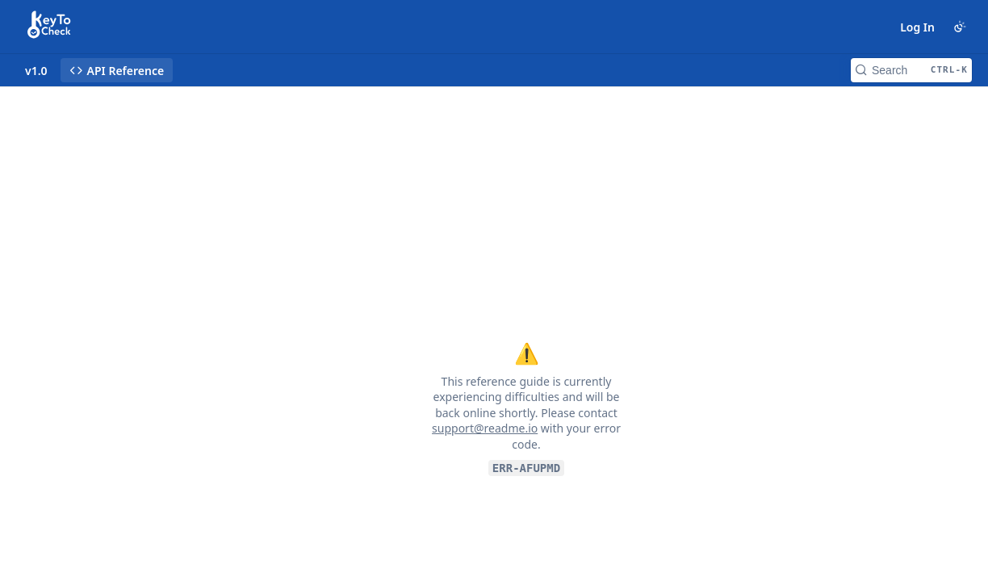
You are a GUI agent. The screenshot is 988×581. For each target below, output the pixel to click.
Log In (917, 27)
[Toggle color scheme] (960, 27)
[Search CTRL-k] (911, 70)
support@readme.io (485, 428)
